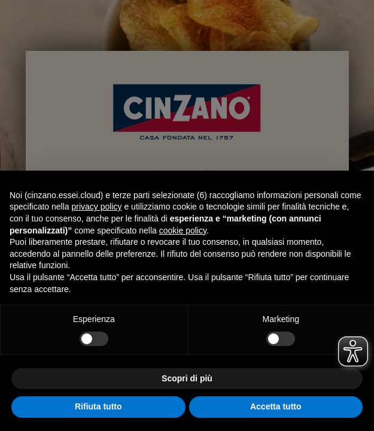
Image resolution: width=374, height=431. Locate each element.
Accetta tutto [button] (276, 406)
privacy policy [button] (97, 206)
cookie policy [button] (182, 230)
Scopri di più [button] (187, 378)
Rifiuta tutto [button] (98, 406)
